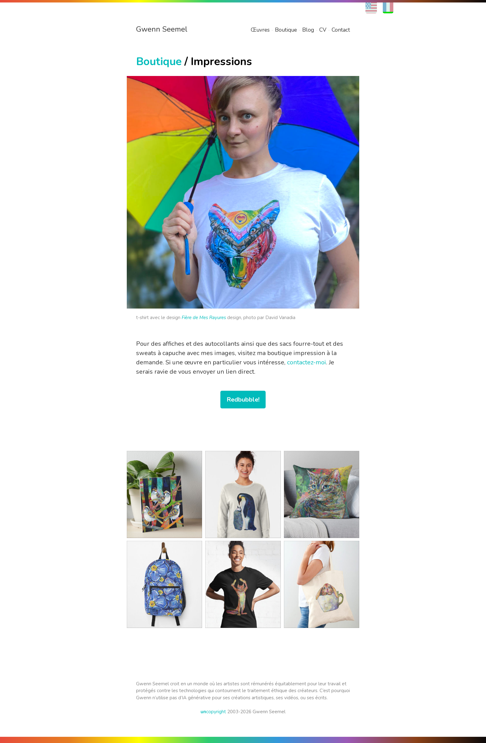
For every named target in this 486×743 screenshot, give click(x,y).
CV (322, 29)
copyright (213, 712)
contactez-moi (306, 362)
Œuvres (260, 29)
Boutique (286, 29)
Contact (341, 29)
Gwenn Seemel (162, 29)
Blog (308, 29)
